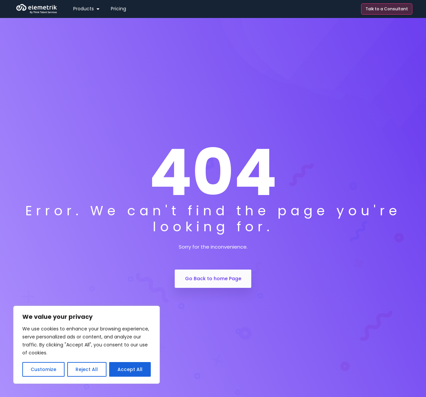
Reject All (87, 369)
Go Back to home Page (213, 278)
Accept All (129, 369)
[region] (86, 345)
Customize (43, 369)
